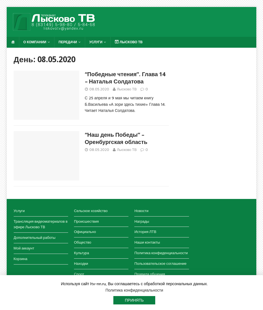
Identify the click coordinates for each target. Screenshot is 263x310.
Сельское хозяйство (90, 211)
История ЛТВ (145, 232)
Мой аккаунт (24, 248)
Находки (81, 263)
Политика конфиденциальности (161, 253)
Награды (141, 221)
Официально (85, 232)
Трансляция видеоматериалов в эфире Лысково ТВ (41, 224)
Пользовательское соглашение (160, 263)
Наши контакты (147, 242)
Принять (134, 300)
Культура (81, 253)
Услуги (95, 42)
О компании (34, 42)
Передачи (68, 42)
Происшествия (86, 221)
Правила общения (149, 274)
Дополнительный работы (35, 238)
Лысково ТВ (127, 89)
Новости (141, 211)
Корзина (21, 259)
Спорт (79, 274)
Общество (82, 242)
